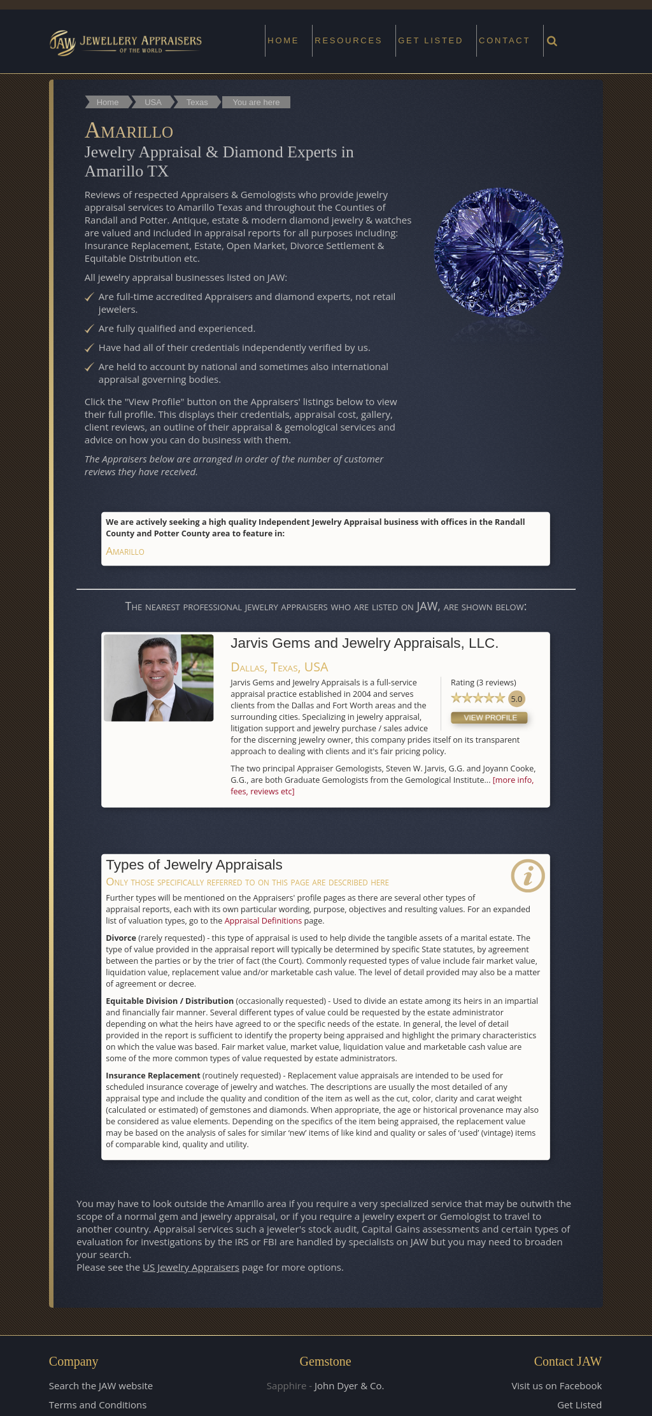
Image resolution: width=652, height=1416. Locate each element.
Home (283, 40)
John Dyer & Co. (349, 1384)
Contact (504, 40)
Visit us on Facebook (556, 1384)
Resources (349, 40)
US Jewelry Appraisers (191, 1265)
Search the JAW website (101, 1384)
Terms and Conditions (98, 1403)
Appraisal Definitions (263, 918)
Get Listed (579, 1403)
